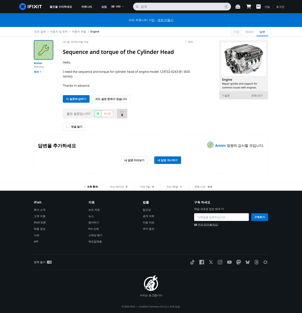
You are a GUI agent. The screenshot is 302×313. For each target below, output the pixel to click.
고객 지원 (39, 216)
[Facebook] (201, 262)
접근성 (147, 209)
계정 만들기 (165, 20)
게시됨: (75, 42)
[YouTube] (229, 262)
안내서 (249, 32)
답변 (262, 32)
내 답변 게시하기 (168, 160)
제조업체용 (95, 241)
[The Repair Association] (265, 262)
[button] (258, 6)
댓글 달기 (74, 126)
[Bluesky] (247, 262)
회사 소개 (39, 209)
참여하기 (93, 222)
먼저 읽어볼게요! (206, 224)
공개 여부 (148, 216)
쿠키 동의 (148, 229)
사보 (36, 235)
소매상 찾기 (95, 235)
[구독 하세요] (221, 217)
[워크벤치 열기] (238, 6)
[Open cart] (249, 6)
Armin (221, 145)
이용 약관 (148, 222)
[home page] (30, 6)
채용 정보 (39, 229)
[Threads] (256, 262)
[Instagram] (219, 262)
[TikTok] (192, 262)
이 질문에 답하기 (76, 99)
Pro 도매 (93, 229)
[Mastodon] (238, 262)
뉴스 (91, 216)
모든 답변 (40, 31)
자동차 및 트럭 (59, 31)
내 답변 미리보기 (134, 160)
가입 (267, 6)
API (36, 241)
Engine (94, 31)
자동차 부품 (79, 31)
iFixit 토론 (40, 222)
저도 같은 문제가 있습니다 (111, 99)
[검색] (182, 6)
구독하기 (259, 217)
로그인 (280, 6)
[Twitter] (210, 262)
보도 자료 (94, 209)
